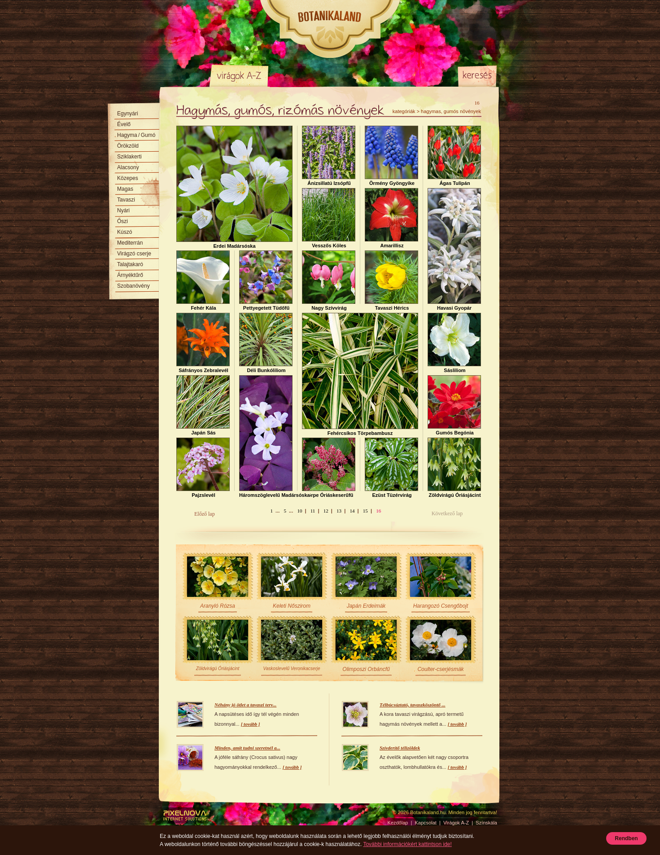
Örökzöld (128, 146)
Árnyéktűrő (130, 275)
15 (365, 510)
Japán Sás (203, 405)
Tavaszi (126, 200)
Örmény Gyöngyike (391, 156)
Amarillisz (391, 218)
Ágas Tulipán (454, 156)
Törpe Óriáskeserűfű (328, 468)
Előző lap (204, 514)
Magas (125, 189)
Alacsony (128, 167)
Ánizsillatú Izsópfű (328, 156)
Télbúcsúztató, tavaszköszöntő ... (413, 704)
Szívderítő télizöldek (400, 747)
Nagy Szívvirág (328, 280)
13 (339, 510)
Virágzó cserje (134, 253)
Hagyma (136, 135)
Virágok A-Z (240, 75)
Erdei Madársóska (234, 187)
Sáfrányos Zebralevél (203, 343)
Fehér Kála (203, 280)
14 (352, 510)
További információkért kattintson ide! (407, 844)
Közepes (127, 178)
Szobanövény (133, 286)
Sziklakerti (129, 156)
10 (299, 510)
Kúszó (124, 232)
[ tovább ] (250, 724)
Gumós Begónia (454, 405)
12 (325, 510)
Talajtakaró (130, 264)
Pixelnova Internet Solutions (184, 815)
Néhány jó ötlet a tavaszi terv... (245, 704)
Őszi (122, 221)
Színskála (292, 75)
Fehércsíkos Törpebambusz (360, 374)
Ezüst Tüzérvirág (391, 468)
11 (312, 510)
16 (378, 510)
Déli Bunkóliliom (266, 343)
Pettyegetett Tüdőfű (266, 280)
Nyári (123, 210)
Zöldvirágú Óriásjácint (454, 468)
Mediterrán (130, 243)
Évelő (124, 124)
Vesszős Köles (328, 218)
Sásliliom (454, 343)
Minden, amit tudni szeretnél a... (247, 747)
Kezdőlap (186, 75)
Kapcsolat (426, 822)
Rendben (626, 838)
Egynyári (127, 113)
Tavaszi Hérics (391, 280)
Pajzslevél (203, 468)
